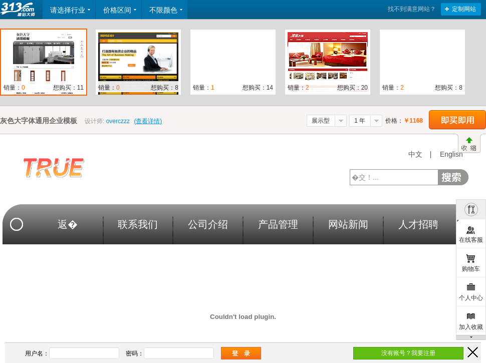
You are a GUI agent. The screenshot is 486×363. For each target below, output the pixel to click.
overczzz (118, 121)
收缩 (469, 144)
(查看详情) (148, 121)
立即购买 (457, 120)
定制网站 (464, 9)
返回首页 (18, 9)
